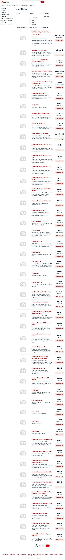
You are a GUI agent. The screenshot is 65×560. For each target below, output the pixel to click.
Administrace (23, 554)
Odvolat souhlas (53, 554)
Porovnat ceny (59, 40)
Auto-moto (8, 5)
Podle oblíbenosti (21, 27)
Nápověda (12, 554)
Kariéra (35, 555)
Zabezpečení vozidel (23, 5)
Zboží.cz (2, 5)
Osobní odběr (33, 27)
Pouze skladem (44, 27)
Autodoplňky (15, 5)
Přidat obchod (5, 554)
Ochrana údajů (31, 554)
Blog (18, 554)
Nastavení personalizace (42, 554)
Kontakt (30, 555)
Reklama (61, 554)
